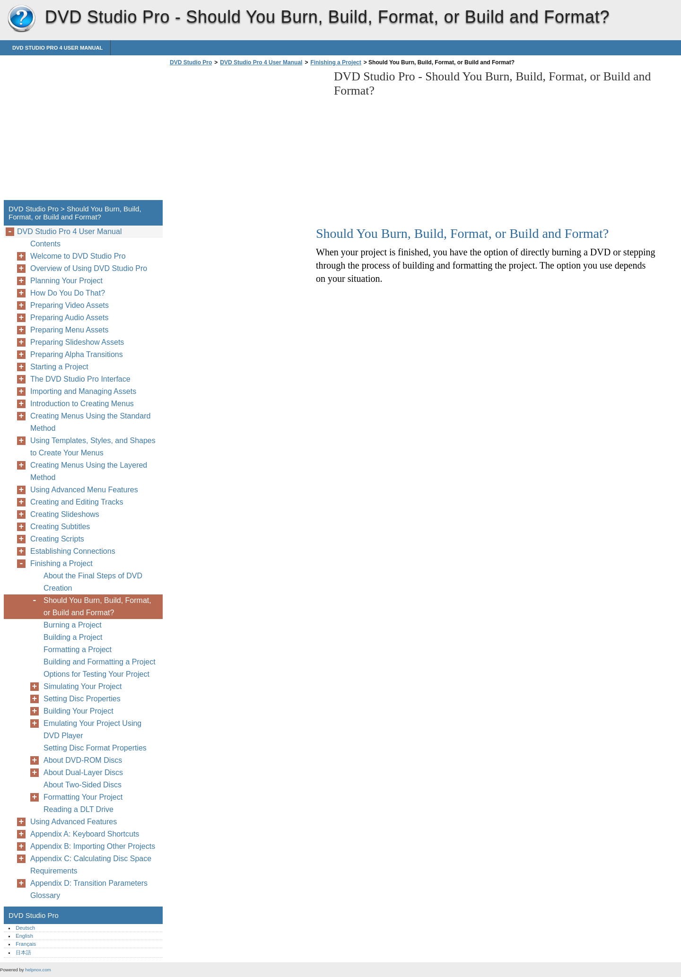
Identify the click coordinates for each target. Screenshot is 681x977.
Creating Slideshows (64, 514)
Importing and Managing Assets (83, 391)
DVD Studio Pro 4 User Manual (57, 48)
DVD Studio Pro (21, 19)
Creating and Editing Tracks (76, 502)
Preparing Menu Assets (69, 330)
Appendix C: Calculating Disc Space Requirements (90, 865)
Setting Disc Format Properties (95, 748)
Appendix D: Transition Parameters (89, 883)
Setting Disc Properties (82, 699)
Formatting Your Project (83, 797)
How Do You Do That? (67, 293)
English (24, 936)
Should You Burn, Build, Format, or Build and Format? (97, 606)
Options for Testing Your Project (96, 674)
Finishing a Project (335, 62)
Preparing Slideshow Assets (77, 342)
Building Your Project (79, 711)
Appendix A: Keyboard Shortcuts (84, 834)
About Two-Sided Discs (83, 785)
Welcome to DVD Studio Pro (78, 256)
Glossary (45, 895)
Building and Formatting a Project (100, 662)
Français (26, 944)
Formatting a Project (78, 650)
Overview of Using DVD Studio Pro (88, 268)
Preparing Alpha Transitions (76, 354)
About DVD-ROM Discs (83, 760)
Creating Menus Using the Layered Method (88, 471)
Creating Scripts (57, 539)
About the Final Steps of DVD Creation (93, 582)
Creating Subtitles (60, 527)
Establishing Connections (72, 551)
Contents (45, 244)
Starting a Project (59, 367)
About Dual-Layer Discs (83, 772)
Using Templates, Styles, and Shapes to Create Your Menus (93, 446)
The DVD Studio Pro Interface (80, 379)
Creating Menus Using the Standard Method (90, 422)
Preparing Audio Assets (69, 318)
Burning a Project (73, 625)
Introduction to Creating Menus (82, 404)
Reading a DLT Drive (79, 809)
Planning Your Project (66, 281)
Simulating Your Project (83, 686)
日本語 (23, 952)
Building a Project (73, 637)
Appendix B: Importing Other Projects (92, 846)
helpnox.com (38, 969)
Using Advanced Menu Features (84, 490)
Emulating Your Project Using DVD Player (92, 729)
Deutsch (25, 928)
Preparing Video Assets (69, 305)
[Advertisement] (246, 136)
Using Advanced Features (73, 822)
